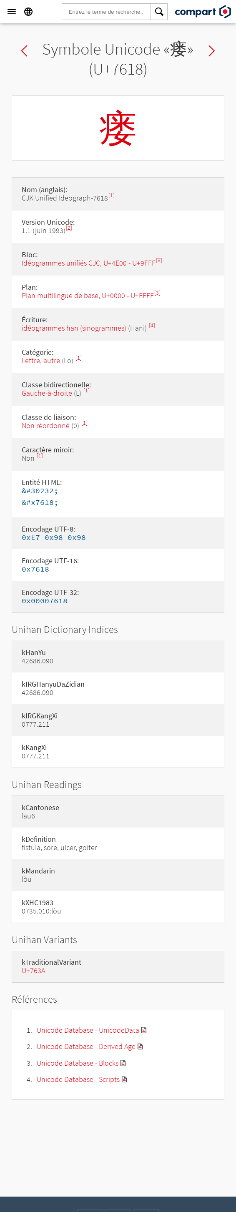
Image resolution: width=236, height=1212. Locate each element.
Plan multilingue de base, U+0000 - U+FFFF (88, 295)
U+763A (33, 970)
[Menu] (11, 11)
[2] (69, 227)
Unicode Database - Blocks (77, 1063)
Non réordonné (46, 425)
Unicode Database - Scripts (78, 1079)
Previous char (24, 50)
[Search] (159, 11)
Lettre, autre (41, 360)
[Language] (28, 11)
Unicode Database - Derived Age (86, 1046)
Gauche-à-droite (47, 393)
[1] (111, 195)
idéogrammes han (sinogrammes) (74, 328)
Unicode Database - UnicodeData (88, 1030)
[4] (152, 325)
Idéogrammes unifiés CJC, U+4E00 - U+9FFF (89, 263)
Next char (211, 50)
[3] (159, 260)
